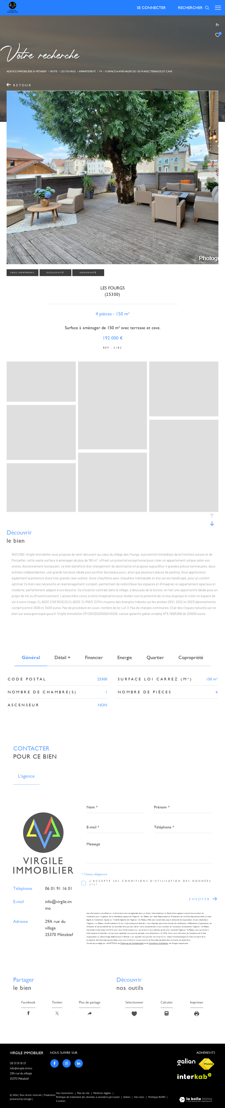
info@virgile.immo (21, 1068)
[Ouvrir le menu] (218, 7)
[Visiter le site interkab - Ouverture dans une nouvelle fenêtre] (194, 1076)
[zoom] (41, 399)
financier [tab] (94, 657)
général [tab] (31, 657)
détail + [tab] (62, 657)
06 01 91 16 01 (58, 888)
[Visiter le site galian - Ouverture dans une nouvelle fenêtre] (186, 1062)
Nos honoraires (64, 1093)
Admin (127, 1097)
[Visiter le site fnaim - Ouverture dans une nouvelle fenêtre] (206, 1064)
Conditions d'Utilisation (158, 943)
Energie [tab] (124, 657)
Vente (54, 71)
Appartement (87, 71)
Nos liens (139, 1097)
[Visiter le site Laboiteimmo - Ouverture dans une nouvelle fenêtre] (195, 1100)
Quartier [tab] (155, 657)
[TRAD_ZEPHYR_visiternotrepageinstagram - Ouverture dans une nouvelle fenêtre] (66, 1063)
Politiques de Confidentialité (131, 943)
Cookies (60, 1101)
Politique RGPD (156, 1097)
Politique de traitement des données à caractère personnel (88, 1097)
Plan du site (83, 1093)
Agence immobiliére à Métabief (27, 71)
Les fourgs (68, 71)
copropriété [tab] (190, 657)
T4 (100, 71)
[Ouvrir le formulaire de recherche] (193, 7)
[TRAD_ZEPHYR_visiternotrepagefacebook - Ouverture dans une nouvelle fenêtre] (54, 1063)
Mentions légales (102, 1093)
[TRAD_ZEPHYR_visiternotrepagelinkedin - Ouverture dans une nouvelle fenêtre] (78, 1063)
